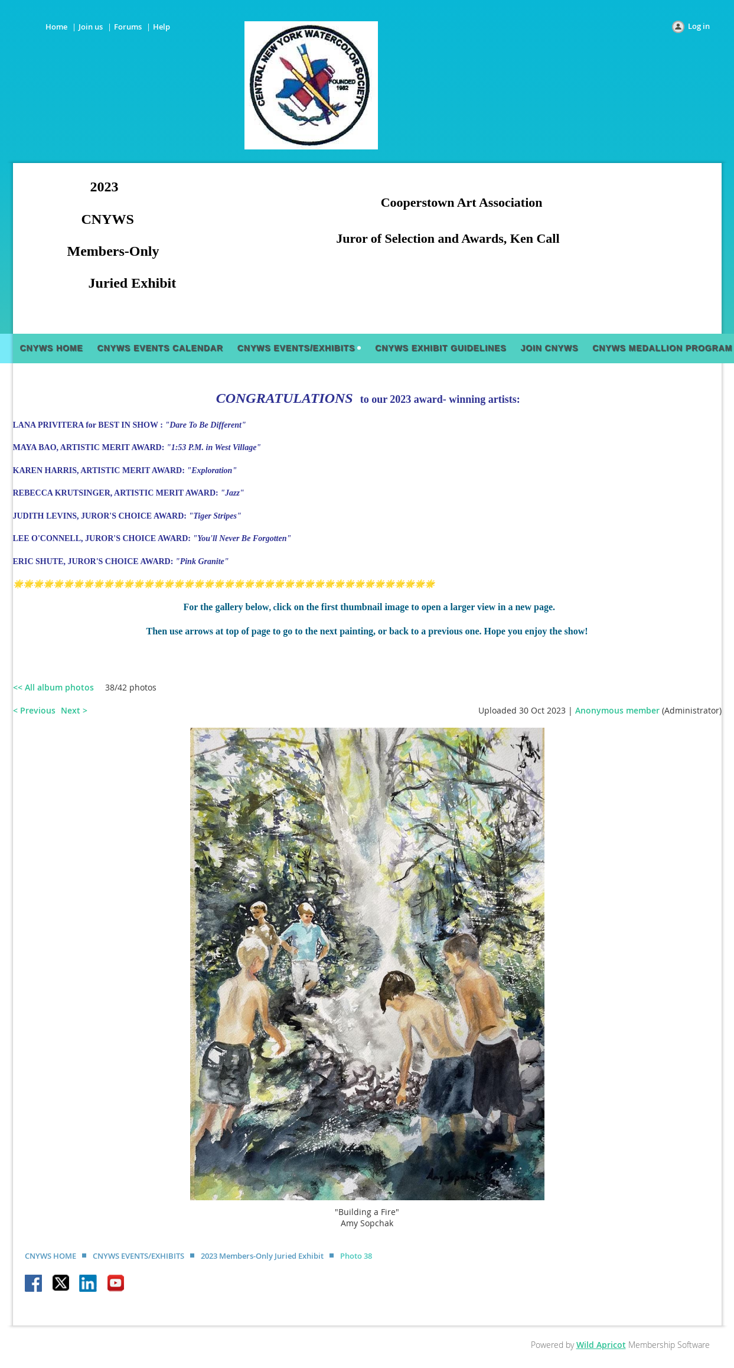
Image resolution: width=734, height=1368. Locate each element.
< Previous (34, 710)
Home (56, 26)
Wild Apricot (601, 1344)
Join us (91, 26)
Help (161, 26)
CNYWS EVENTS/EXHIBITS (138, 1255)
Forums (128, 26)
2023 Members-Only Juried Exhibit (262, 1255)
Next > (74, 710)
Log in (699, 26)
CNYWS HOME (50, 1255)
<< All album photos (53, 687)
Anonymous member (617, 710)
